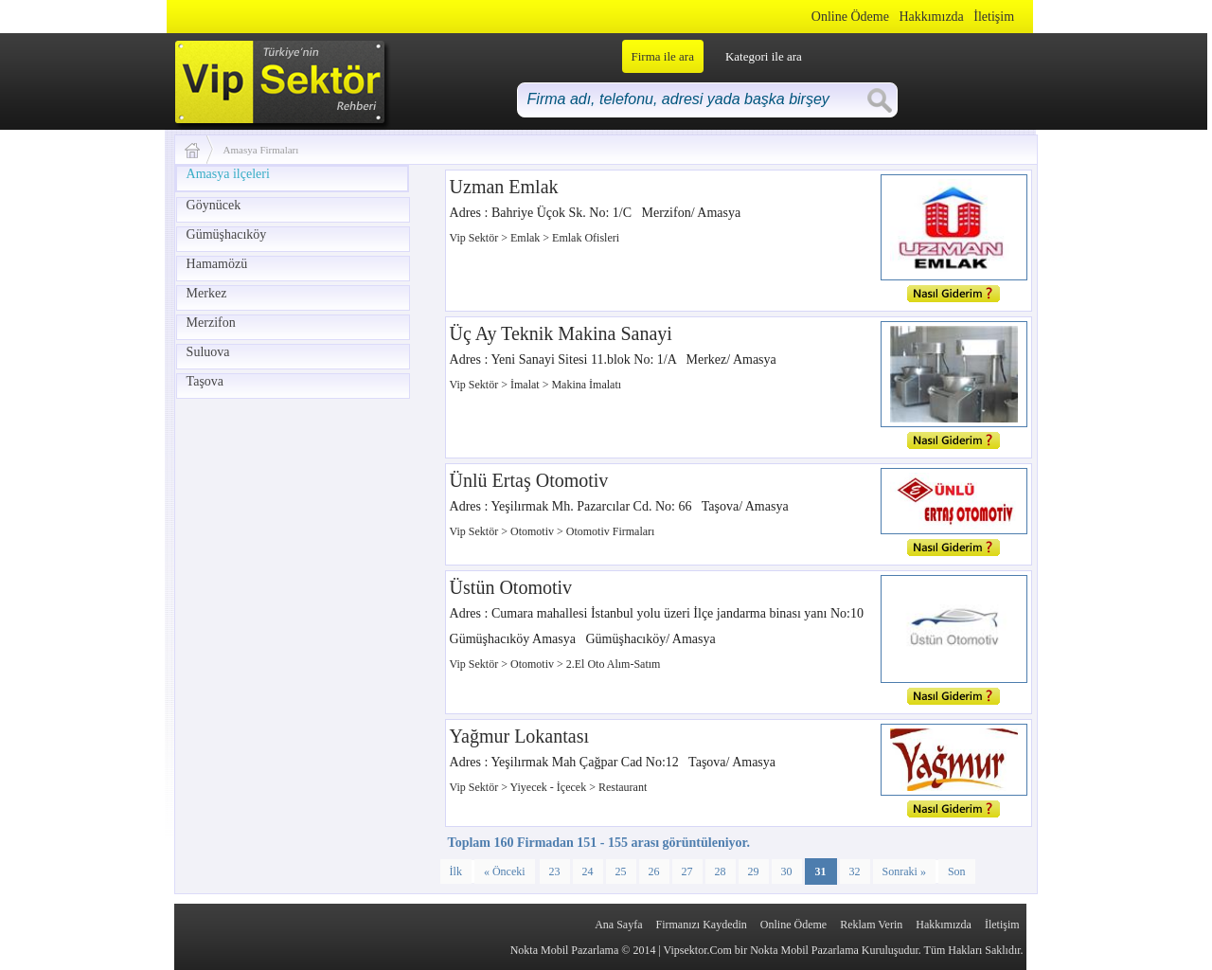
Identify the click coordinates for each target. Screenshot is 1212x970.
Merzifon (211, 322)
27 (687, 871)
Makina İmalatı (586, 384)
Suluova (208, 352)
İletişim (993, 16)
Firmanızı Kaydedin (701, 924)
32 (855, 871)
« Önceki (505, 871)
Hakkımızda (931, 16)
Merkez (207, 293)
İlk (456, 871)
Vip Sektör (476, 237)
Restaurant (622, 787)
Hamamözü (217, 264)
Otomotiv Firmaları (610, 531)
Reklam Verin (871, 924)
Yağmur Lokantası (519, 736)
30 (787, 871)
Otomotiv (533, 531)
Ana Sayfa (618, 924)
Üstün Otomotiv (511, 587)
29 (753, 871)
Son (957, 871)
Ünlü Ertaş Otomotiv (529, 480)
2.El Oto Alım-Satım (613, 664)
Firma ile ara (663, 56)
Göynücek (214, 205)
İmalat (526, 384)
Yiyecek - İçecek (550, 787)
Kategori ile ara (763, 56)
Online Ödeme (850, 16)
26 (654, 871)
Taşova (205, 381)
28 (720, 871)
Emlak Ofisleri (585, 237)
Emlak (526, 237)
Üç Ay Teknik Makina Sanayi (561, 333)
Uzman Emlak (504, 186)
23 (555, 871)
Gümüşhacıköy (227, 234)
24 (588, 871)
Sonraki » (904, 871)
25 (621, 871)
